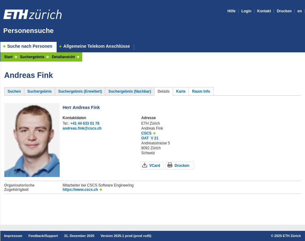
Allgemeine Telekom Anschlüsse (96, 46)
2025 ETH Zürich (287, 236)
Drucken (284, 11)
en (299, 11)
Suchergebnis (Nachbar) (129, 91)
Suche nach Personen (29, 46)
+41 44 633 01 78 (84, 123)
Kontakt (264, 11)
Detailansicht (63, 57)
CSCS (146, 133)
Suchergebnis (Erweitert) (80, 91)
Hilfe (231, 11)
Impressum (13, 236)
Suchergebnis (32, 57)
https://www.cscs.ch (80, 189)
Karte (181, 91)
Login (246, 11)
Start (8, 57)
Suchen (14, 91)
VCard (154, 165)
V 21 (155, 138)
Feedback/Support (43, 236)
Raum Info (201, 91)
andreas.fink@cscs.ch (82, 128)
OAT (145, 138)
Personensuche (28, 30)
